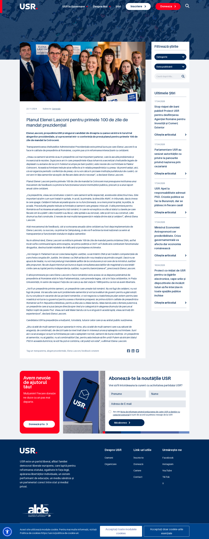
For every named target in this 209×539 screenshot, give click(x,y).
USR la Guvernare (75, 6)
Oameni (109, 457)
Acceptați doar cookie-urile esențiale (166, 531)
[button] (7, 531)
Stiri (118, 6)
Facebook (167, 457)
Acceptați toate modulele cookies (121, 531)
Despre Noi (102, 6)
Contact (137, 476)
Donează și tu (38, 424)
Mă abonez (122, 422)
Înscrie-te (138, 457)
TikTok (166, 476)
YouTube (167, 470)
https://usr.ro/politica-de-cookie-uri (60, 533)
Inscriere (138, 6)
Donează (138, 464)
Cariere (137, 470)
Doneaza (168, 6)
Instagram (167, 464)
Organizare (110, 464)
